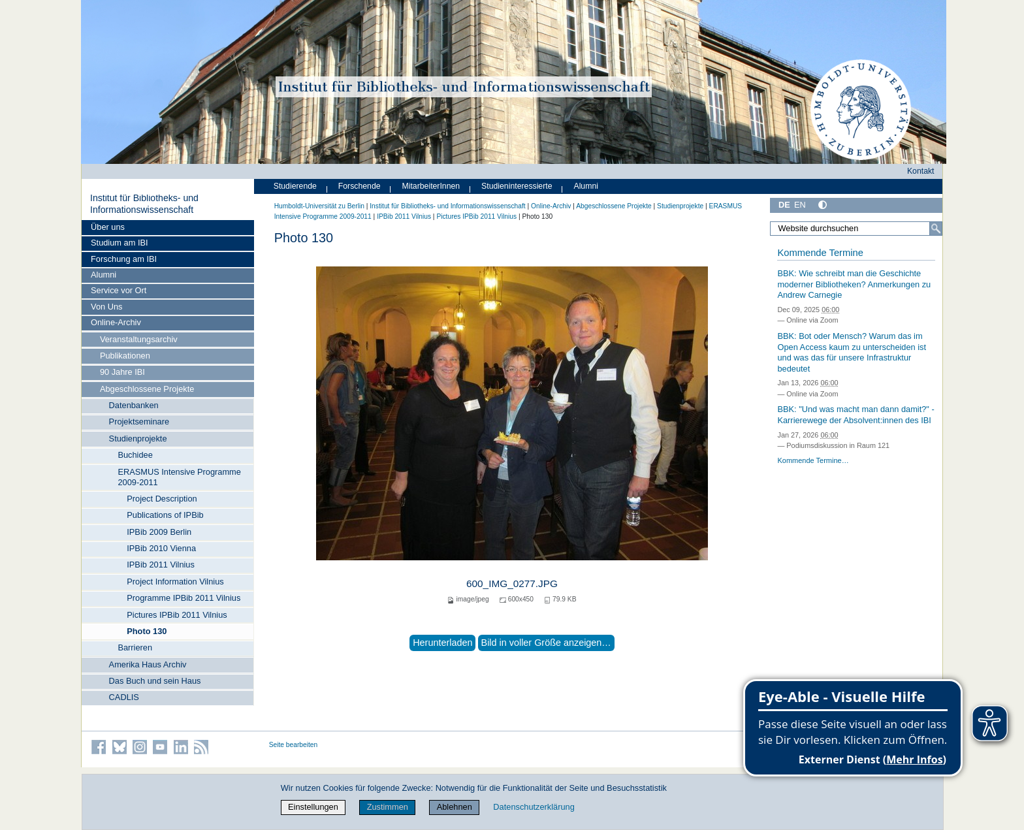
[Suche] (935, 228)
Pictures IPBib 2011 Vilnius (177, 615)
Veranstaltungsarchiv (139, 339)
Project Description (162, 498)
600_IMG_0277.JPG (512, 583)
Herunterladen (442, 642)
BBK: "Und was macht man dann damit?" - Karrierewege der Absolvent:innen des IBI (855, 414)
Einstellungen (313, 807)
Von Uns (106, 306)
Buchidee (135, 455)
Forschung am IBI (124, 259)
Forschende (359, 186)
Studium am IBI (119, 242)
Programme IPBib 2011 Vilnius (183, 598)
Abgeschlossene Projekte (147, 389)
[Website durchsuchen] (856, 228)
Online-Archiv (116, 322)
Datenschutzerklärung (533, 807)
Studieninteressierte (516, 186)
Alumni (103, 274)
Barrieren (135, 647)
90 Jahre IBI (122, 372)
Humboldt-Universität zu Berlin (319, 206)
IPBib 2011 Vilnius (161, 564)
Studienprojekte (138, 438)
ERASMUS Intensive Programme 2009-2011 (179, 477)
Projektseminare (139, 421)
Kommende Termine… (812, 460)
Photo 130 (147, 631)
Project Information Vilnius (175, 581)
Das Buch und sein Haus (155, 681)
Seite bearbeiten (293, 744)
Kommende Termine (820, 252)
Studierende (295, 186)
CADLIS (124, 697)
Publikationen (125, 355)
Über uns (108, 227)
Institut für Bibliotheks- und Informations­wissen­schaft (144, 204)
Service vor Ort (118, 290)
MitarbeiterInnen (431, 186)
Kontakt (921, 171)
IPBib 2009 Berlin (159, 532)
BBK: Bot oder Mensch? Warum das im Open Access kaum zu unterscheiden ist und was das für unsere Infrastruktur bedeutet (851, 352)
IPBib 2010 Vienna (161, 548)
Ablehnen (454, 807)
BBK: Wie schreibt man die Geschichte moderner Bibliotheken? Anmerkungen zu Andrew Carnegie (854, 284)
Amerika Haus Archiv (148, 664)
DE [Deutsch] (784, 205)
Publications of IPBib (165, 515)
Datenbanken (134, 405)
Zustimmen (387, 807)
